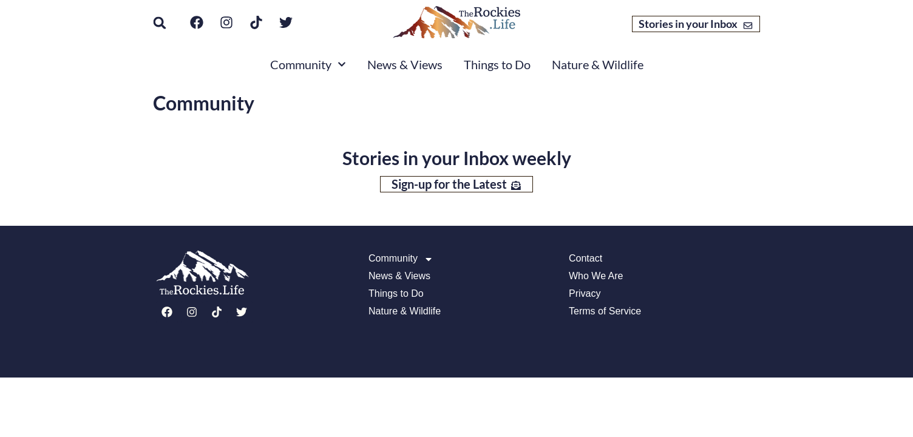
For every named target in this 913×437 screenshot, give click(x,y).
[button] (159, 23)
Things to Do (497, 64)
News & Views (405, 64)
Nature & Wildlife (597, 64)
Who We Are (596, 276)
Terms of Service (605, 311)
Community (308, 64)
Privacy (584, 293)
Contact (585, 259)
